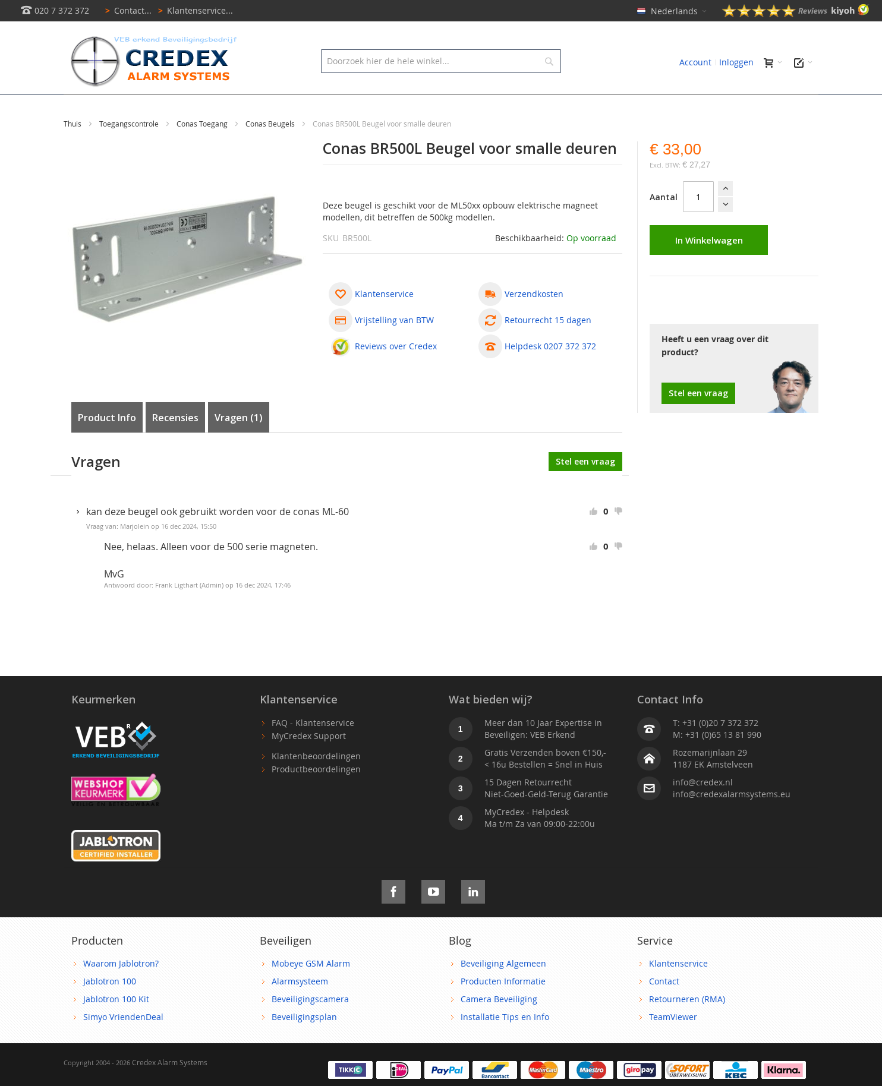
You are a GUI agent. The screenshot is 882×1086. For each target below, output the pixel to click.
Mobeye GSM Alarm (311, 990)
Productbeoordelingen (316, 795)
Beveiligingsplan (304, 1043)
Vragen (239, 444)
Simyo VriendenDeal (123, 1043)
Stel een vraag (698, 419)
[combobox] (440, 61)
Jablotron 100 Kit (116, 1025)
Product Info (107, 444)
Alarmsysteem (300, 1008)
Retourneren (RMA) (687, 1025)
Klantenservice (678, 990)
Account (695, 62)
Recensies (175, 444)
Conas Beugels (271, 150)
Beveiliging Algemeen (503, 990)
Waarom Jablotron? (121, 990)
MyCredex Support (309, 762)
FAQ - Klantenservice (313, 749)
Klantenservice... (193, 10)
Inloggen (736, 62)
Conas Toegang (203, 150)
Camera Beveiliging (499, 1025)
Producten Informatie (503, 1008)
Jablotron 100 (109, 1008)
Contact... (126, 10)
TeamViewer (673, 1043)
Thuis (73, 150)
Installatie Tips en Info (505, 1043)
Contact (664, 1008)
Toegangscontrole (129, 150)
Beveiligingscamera (310, 1025)
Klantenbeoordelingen (316, 782)
